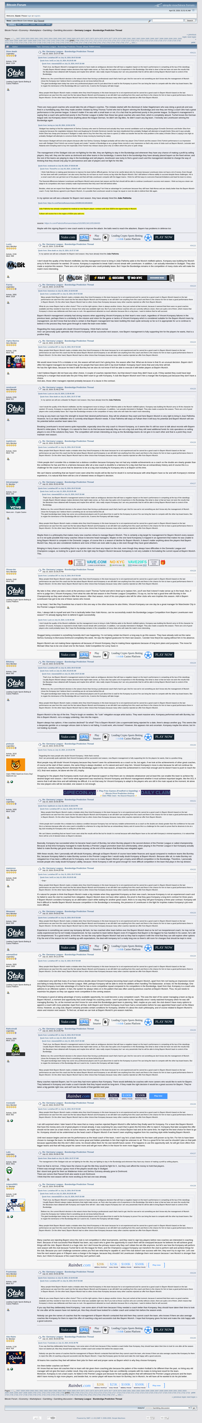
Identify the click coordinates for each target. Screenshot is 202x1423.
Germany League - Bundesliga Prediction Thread (98, 30)
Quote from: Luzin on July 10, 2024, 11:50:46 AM (56, 394)
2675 (101, 38)
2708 (77, 41)
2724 (151, 41)
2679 (120, 38)
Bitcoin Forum (11, 30)
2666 (60, 38)
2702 (48, 41)
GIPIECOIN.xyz (79, 792)
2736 (30, 43)
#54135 (193, 1030)
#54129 (193, 663)
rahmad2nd (11, 954)
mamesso (11, 868)
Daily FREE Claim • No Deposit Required (118, 796)
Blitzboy (10, 662)
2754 (113, 43)
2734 (21, 43)
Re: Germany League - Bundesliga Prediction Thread (68, 51)
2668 (69, 38)
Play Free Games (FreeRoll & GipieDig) (118, 791)
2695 (16, 41)
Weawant (10, 911)
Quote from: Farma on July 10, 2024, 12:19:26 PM (56, 750)
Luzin (9, 244)
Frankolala (11, 1272)
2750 (94, 43)
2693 (7, 41)
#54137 (193, 1153)
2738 (39, 43)
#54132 (193, 869)
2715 (109, 41)
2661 (37, 38)
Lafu (8, 1152)
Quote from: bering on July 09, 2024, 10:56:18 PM (56, 125)
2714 (105, 41)
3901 (133, 43)
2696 (21, 41)
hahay (9, 799)
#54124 (193, 342)
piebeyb (10, 744)
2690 (171, 38)
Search (26, 24)
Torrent (41, 21)
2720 (133, 41)
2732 (11, 43)
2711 (91, 41)
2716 (114, 41)
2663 (46, 38)
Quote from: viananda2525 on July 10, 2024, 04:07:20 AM (63, 64)
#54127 (193, 483)
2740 (48, 43)
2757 (127, 43)
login (30, 16)
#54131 (193, 801)
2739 (44, 43)
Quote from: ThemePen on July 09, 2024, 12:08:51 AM (60, 169)
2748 (85, 43)
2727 (165, 41)
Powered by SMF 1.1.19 (86, 1418)
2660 (32, 38)
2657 (18, 38)
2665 (55, 38)
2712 (96, 41)
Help (19, 24)
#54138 (193, 1186)
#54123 (193, 286)
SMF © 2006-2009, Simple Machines (111, 1418)
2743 (62, 43)
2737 (35, 43)
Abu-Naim (11, 1337)
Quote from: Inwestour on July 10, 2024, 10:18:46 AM (58, 291)
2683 (138, 38)
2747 (81, 43)
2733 (16, 43)
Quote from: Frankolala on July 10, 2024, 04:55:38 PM (58, 1343)
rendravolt (11, 387)
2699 (35, 41)
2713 (100, 41)
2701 (44, 41)
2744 (67, 43)
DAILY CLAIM (155, 792)
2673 (92, 38)
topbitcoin (11, 441)
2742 (58, 43)
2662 (41, 38)
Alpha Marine (12, 341)
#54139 (193, 1273)
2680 (124, 38)
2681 (129, 38)
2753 (108, 43)
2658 (23, 38)
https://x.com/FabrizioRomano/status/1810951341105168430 (70, 203)
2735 (25, 43)
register (37, 16)
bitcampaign (12, 482)
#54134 (193, 956)
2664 (50, 38)
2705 (62, 41)
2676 (106, 38)
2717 (119, 41)
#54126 (193, 442)
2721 (137, 41)
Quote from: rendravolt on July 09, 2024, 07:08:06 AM (58, 166)
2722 (142, 41)
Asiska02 (10, 1103)
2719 (128, 41)
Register (40, 24)
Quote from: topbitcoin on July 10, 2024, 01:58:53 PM (58, 806)
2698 (30, 41)
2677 (110, 38)
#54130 (193, 745)
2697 (25, 41)
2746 (76, 43)
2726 (160, 41)
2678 (115, 38)
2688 (161, 38)
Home (12, 24)
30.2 (35, 21)
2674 (97, 38)
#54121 (193, 53)
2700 (39, 41)
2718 (123, 41)
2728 (169, 41)
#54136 (193, 1104)
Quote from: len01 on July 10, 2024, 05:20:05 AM (58, 61)
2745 (71, 43)
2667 (64, 38)
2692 (180, 38)
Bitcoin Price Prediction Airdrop (120, 793)
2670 (78, 38)
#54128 (193, 571)
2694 (11, 41)
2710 (86, 41)
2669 (73, 38)
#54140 (193, 1338)
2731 (7, 43)
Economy (23, 30)
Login (33, 24)
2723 (146, 41)
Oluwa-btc (11, 569)
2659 (27, 38)
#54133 (193, 913)
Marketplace (35, 30)
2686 (152, 38)
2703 (53, 41)
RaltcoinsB (11, 1029)
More (48, 24)
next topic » (192, 1397)
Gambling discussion (63, 30)
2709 (82, 41)
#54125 (193, 389)
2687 (157, 38)
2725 (156, 41)
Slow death (11, 51)
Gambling (47, 30)
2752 (104, 43)
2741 (53, 43)
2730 (179, 41)
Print (193, 42)
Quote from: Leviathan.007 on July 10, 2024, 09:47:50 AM (59, 58)
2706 (67, 41)
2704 (58, 41)
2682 (134, 38)
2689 (166, 38)
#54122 (193, 246)
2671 (83, 38)
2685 (148, 38)
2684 (143, 38)
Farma (9, 285)
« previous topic (179, 1397)
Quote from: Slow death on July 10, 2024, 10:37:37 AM (58, 250)
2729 (174, 41)
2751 (99, 43)
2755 (118, 43)
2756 (122, 43)
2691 (175, 38)
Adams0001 (12, 1184)
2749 (90, 43)
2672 (87, 38)
